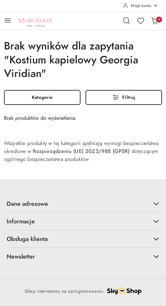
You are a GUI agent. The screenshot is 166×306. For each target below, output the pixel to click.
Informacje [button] (83, 221)
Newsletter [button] (83, 256)
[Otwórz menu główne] (8, 20)
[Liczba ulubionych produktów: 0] (140, 20)
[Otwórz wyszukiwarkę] (126, 20)
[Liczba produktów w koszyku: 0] (154, 20)
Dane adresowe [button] (83, 203)
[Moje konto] (140, 5)
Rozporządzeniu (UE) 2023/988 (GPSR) (81, 151)
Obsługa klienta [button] (83, 239)
